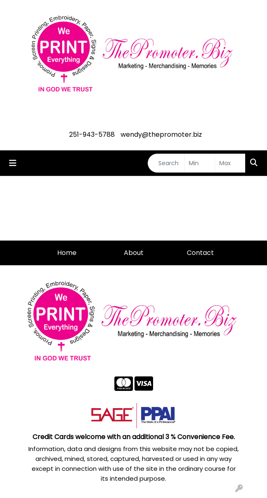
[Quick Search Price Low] (199, 163)
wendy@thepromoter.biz (161, 134)
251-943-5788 (92, 134)
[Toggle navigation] (12, 163)
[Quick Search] (166, 163)
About (134, 252)
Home (67, 252)
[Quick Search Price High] (230, 163)
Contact (200, 252)
